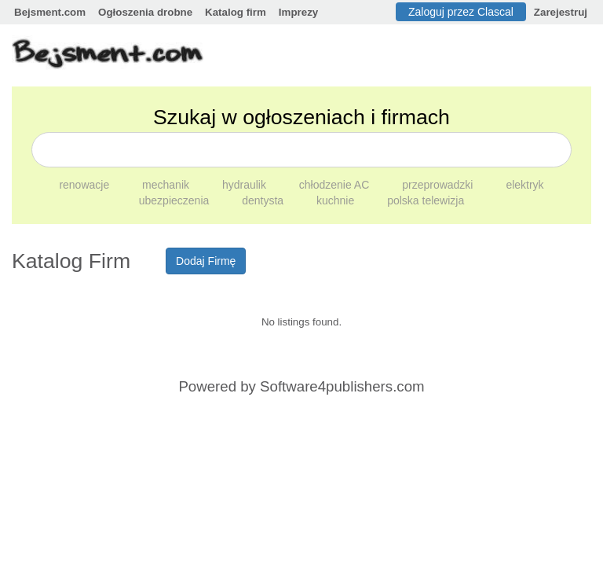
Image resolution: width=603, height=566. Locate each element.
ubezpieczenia (175, 200)
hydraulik (245, 184)
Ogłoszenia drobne (145, 12)
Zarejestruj (560, 12)
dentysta (264, 200)
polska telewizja (425, 200)
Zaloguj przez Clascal (460, 12)
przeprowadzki (439, 184)
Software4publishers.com (342, 386)
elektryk (524, 184)
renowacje (85, 184)
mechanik (167, 184)
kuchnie (336, 200)
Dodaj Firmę (206, 261)
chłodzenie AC (335, 184)
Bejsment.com (50, 12)
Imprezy (298, 12)
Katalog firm (235, 12)
